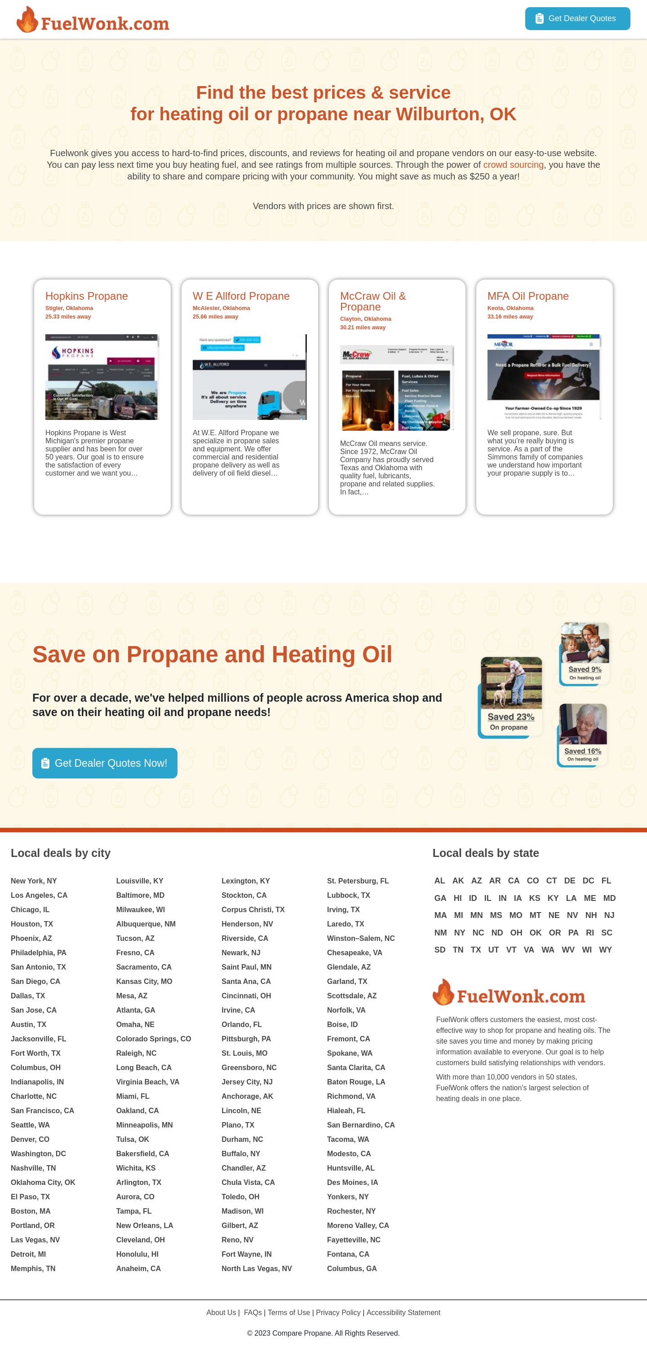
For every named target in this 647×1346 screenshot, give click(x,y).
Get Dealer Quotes (582, 18)
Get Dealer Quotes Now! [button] (111, 763)
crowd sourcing (513, 165)
